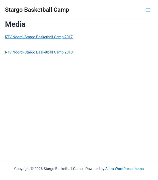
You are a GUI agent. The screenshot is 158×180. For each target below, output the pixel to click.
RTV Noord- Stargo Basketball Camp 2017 (39, 37)
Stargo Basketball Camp (37, 9)
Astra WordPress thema (124, 168)
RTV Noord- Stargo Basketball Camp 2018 (39, 52)
